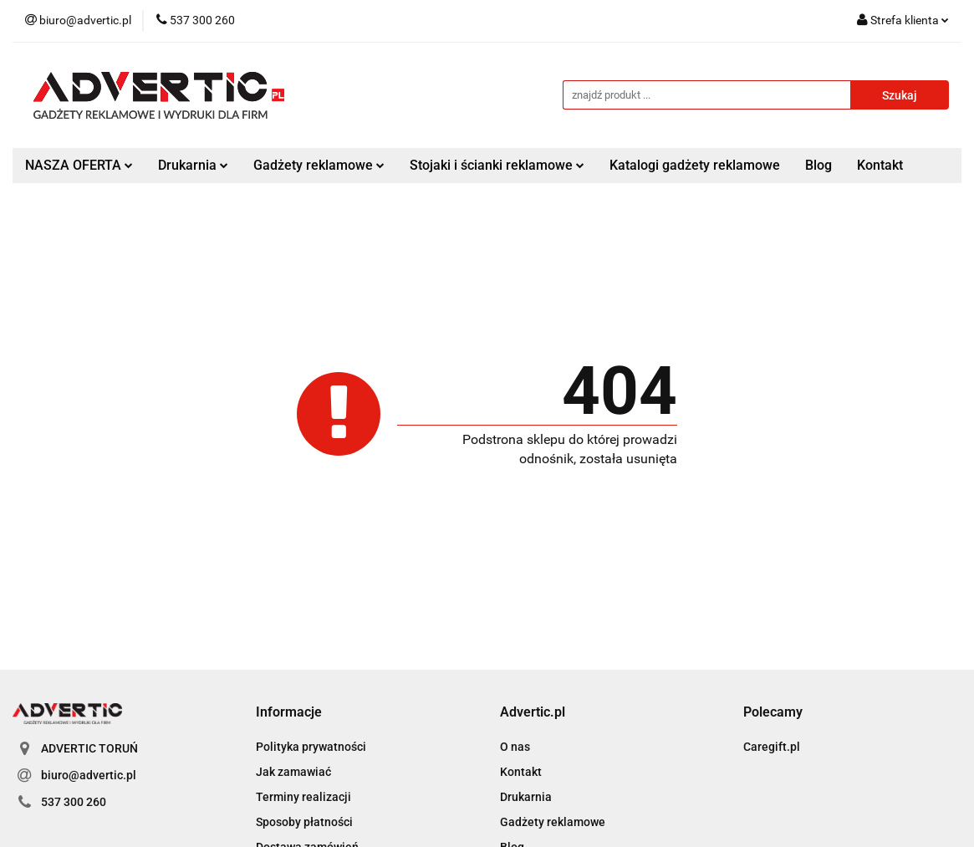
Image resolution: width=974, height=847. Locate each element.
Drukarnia (193, 165)
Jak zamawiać (293, 771)
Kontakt (880, 165)
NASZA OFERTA (79, 165)
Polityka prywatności (311, 746)
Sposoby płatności (304, 822)
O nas (515, 746)
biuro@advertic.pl (88, 775)
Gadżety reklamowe (319, 165)
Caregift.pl (771, 746)
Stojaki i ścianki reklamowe (497, 165)
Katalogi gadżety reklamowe (694, 165)
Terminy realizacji (303, 797)
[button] (289, 713)
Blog (818, 165)
